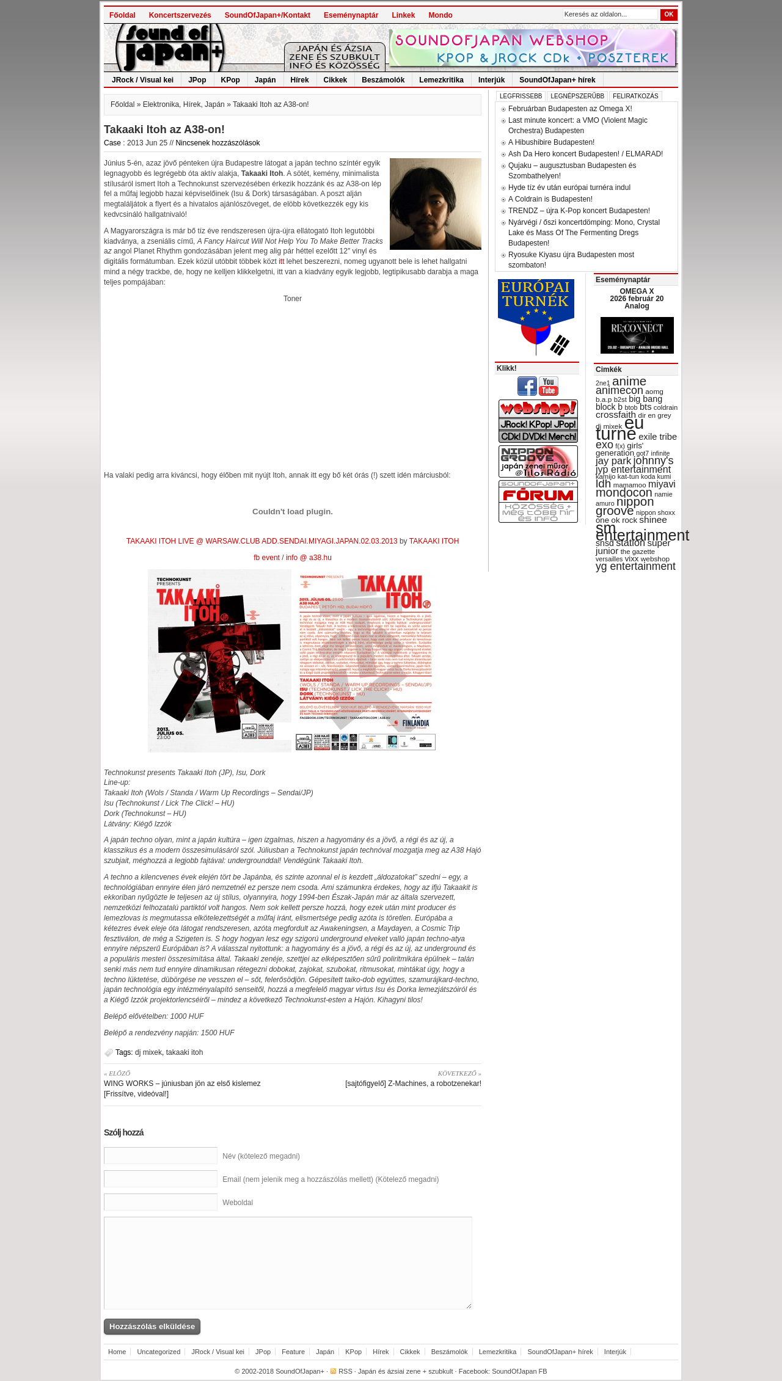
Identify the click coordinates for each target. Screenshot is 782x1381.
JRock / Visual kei (143, 80)
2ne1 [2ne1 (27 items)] (603, 383)
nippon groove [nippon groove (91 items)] (625, 505)
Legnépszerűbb (577, 96)
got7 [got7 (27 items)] (642, 453)
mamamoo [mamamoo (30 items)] (629, 485)
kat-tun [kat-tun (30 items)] (628, 476)
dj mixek (148, 1052)
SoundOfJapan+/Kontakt (267, 15)
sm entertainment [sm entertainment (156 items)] (642, 531)
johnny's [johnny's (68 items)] (654, 460)
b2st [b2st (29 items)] (620, 399)
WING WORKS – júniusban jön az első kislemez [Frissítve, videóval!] (194, 1083)
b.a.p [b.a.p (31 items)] (604, 399)
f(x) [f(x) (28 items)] (620, 446)
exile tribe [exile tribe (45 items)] (657, 437)
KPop (230, 80)
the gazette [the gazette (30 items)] (638, 551)
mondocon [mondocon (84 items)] (624, 492)
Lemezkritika (441, 80)
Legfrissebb (521, 96)
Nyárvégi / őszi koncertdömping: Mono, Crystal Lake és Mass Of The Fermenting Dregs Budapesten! (584, 232)
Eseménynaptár (351, 15)
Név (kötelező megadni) (261, 1156)
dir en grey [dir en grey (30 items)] (654, 415)
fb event (267, 557)
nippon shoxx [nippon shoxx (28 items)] (655, 512)
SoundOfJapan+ (300, 1371)
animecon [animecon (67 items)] (619, 390)
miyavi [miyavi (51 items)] (662, 484)
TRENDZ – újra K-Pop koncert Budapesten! (579, 210)
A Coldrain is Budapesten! (550, 199)
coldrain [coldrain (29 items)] (666, 407)
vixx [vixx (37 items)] (632, 558)
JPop (197, 80)
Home (117, 1351)
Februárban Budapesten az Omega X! (570, 108)
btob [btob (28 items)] (630, 407)
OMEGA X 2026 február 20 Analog (636, 298)
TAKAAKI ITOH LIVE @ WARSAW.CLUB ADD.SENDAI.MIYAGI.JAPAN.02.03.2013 (262, 541)
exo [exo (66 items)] (604, 445)
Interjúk (491, 80)
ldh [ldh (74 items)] (603, 483)
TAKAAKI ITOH (434, 541)
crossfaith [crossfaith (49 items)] (616, 414)
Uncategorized (158, 1351)
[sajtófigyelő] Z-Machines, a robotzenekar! (391, 1078)
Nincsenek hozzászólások (217, 143)
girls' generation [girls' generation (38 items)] (619, 449)
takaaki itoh (184, 1052)
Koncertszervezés (180, 15)
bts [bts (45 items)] (646, 407)
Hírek (300, 80)
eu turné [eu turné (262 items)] (620, 427)
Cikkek (336, 80)
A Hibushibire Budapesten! (551, 142)
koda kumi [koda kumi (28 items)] (656, 476)
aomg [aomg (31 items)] (654, 391)
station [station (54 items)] (630, 542)
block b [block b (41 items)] (609, 407)
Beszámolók (383, 80)
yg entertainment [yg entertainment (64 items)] (636, 566)
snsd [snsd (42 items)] (605, 543)
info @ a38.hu (309, 557)
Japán (265, 80)
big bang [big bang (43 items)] (645, 399)
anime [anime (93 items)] (629, 381)
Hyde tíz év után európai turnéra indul (569, 187)
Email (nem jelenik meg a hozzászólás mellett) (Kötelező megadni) (330, 1179)
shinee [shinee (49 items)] (653, 519)
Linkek (403, 15)
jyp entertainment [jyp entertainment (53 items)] (633, 469)
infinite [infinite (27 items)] (660, 453)
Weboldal (237, 1202)
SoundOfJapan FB (519, 1371)
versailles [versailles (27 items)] (609, 559)
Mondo (440, 15)
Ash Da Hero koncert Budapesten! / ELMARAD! (585, 154)
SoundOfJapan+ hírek (557, 80)
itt (281, 261)
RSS (345, 1371)
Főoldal (122, 15)
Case (112, 143)
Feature (293, 1351)
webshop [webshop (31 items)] (655, 559)
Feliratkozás (635, 96)
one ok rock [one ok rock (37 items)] (616, 520)
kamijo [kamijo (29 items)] (605, 476)
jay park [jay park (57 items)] (613, 461)
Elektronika (161, 104)
